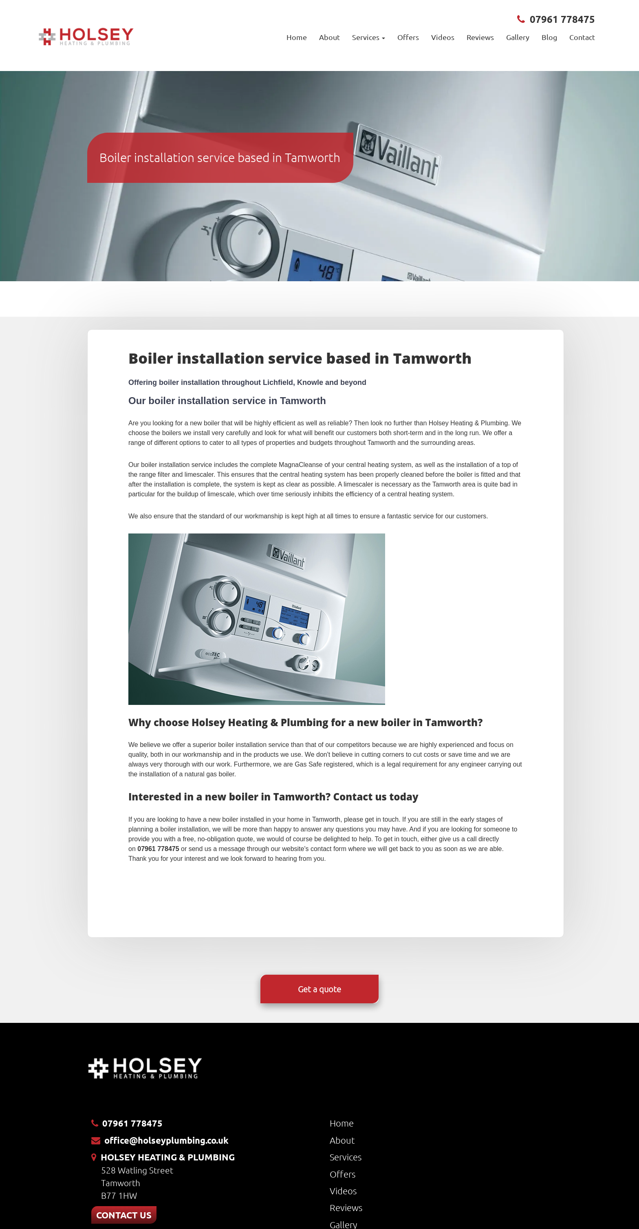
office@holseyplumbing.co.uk (166, 1140)
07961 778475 (562, 19)
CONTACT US (124, 1214)
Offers (408, 37)
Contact (582, 37)
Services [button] (368, 37)
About (329, 37)
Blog (549, 37)
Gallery (517, 37)
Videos (442, 37)
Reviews (480, 37)
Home (296, 37)
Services (345, 1156)
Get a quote (319, 989)
